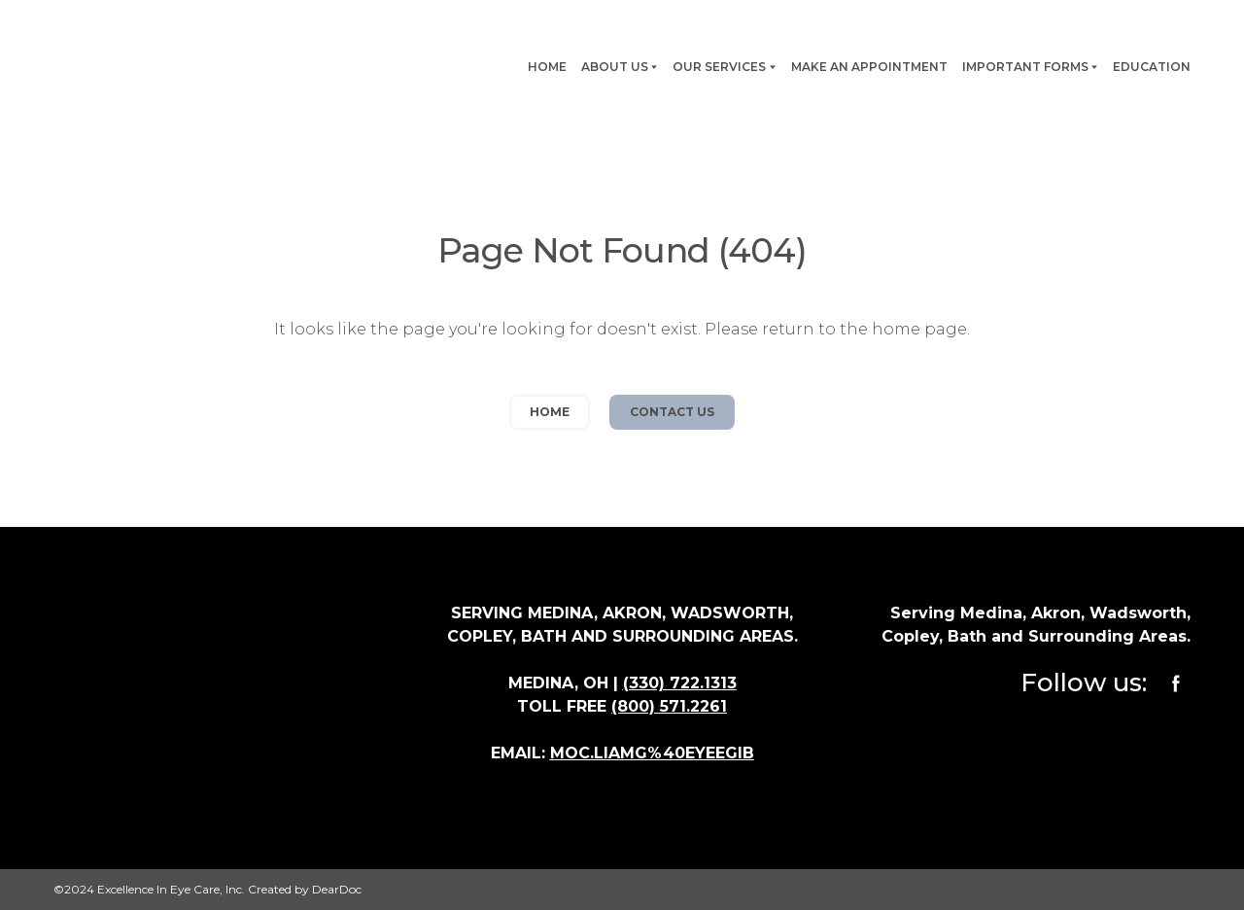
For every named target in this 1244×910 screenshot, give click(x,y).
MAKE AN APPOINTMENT (869, 66)
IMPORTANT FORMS (1025, 66)
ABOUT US (614, 66)
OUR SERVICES (719, 66)
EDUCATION (1152, 66)
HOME (547, 66)
